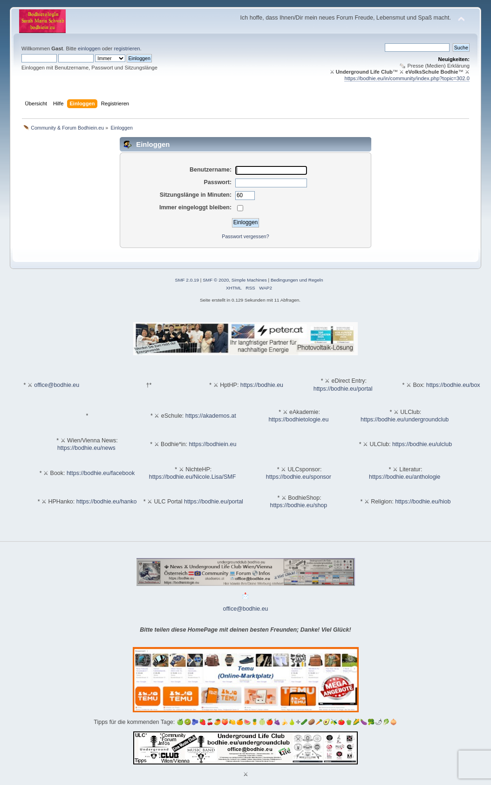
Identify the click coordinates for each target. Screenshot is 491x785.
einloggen (89, 48)
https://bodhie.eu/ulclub (422, 444)
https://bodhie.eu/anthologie (404, 477)
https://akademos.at (210, 416)
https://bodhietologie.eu (298, 419)
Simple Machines (249, 279)
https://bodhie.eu (261, 385)
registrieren (127, 48)
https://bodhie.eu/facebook (101, 473)
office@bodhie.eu (56, 385)
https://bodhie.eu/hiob (422, 501)
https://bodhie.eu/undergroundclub (405, 419)
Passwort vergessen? (245, 236)
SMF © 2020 (216, 279)
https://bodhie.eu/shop (298, 505)
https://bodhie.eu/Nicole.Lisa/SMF (192, 477)
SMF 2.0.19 (187, 279)
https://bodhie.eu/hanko (106, 501)
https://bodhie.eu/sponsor (298, 477)
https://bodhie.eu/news (86, 448)
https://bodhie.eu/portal (343, 389)
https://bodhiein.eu (212, 444)
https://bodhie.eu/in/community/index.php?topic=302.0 (407, 78)
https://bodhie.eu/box (453, 385)
